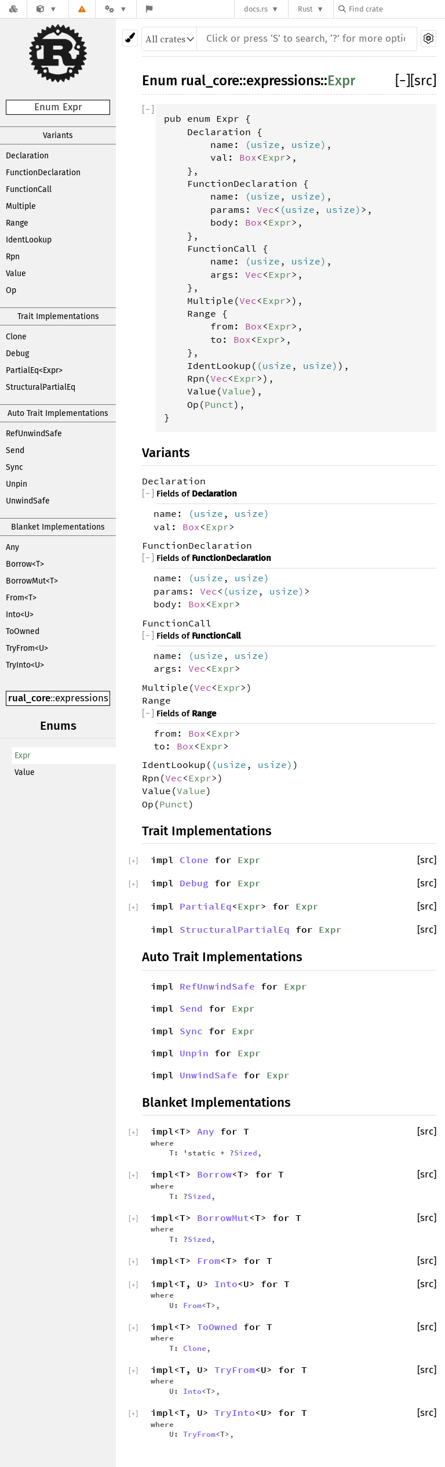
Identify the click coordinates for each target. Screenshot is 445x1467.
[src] (423, 81)
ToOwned (22, 631)
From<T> (21, 598)
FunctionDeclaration (43, 173)
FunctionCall (29, 189)
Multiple (21, 206)
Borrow (214, 1174)
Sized (245, 1152)
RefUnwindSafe (34, 434)
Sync (14, 467)
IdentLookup (29, 240)
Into (226, 1283)
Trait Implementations (58, 316)
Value (16, 273)
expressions (81, 698)
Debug (17, 353)
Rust (305, 9)
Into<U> (20, 615)
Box (248, 157)
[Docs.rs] (13, 9)
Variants (58, 135)
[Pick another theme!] (130, 38)
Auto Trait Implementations (58, 413)
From (208, 1260)
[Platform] (116, 9)
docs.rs (256, 9)
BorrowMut (223, 1217)
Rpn (13, 257)
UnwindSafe (28, 501)
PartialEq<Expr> (34, 370)
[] (402, 81)
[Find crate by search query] (396, 9)
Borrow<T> (25, 564)
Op (11, 290)
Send (15, 450)
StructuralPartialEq (40, 387)
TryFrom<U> (27, 648)
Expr (22, 755)
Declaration (27, 156)
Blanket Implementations (58, 527)
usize (265, 144)
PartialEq (206, 906)
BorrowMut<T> (32, 581)
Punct (219, 404)
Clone (16, 337)
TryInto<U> (25, 665)
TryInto (234, 1412)
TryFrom (234, 1369)
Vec (265, 209)
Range (17, 223)
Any (12, 547)
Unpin (16, 484)
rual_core (29, 698)
